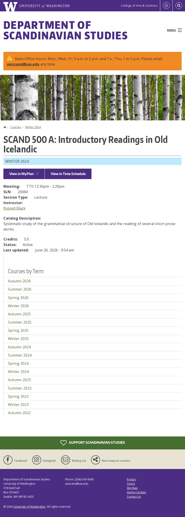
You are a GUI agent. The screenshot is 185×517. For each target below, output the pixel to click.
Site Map (132, 488)
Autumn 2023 (19, 379)
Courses (15, 127)
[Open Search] (179, 5)
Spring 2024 (18, 363)
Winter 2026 (18, 305)
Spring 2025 (18, 330)
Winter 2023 (18, 404)
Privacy (131, 479)
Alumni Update (136, 492)
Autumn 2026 (19, 281)
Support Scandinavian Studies (92, 443)
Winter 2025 (18, 338)
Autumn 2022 (19, 412)
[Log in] (166, 5)
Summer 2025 (19, 322)
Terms (131, 484)
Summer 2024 (19, 355)
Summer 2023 (19, 388)
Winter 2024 (33, 127)
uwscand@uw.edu (23, 64)
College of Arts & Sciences (139, 6)
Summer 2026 (19, 289)
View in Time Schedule (68, 174)
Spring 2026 (18, 297)
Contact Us (134, 497)
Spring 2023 (18, 396)
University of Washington (29, 507)
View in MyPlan (24, 174)
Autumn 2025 (19, 314)
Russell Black (14, 208)
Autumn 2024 (19, 347)
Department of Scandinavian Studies (65, 30)
